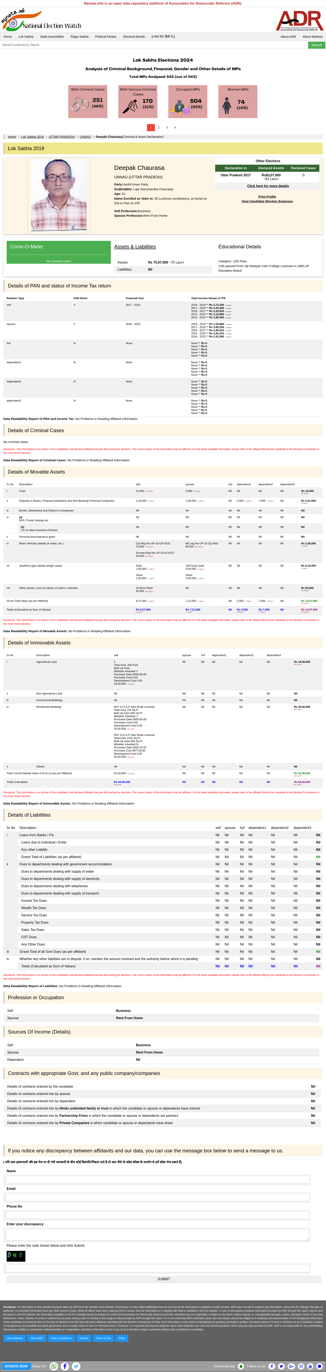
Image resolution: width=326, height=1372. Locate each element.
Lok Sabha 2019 (32, 136)
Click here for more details (268, 186)
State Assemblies (52, 36)
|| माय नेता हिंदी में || (163, 36)
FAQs (122, 1338)
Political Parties (106, 36)
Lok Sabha (26, 36)
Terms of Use (103, 1338)
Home (8, 36)
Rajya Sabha (80, 36)
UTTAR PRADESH (62, 136)
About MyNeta (312, 36)
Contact (84, 1338)
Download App (224, 1366)
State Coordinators (61, 1338)
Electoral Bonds (134, 36)
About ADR (288, 36)
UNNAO (85, 136)
